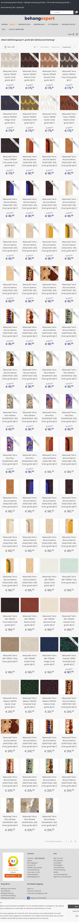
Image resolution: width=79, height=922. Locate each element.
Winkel (56, 872)
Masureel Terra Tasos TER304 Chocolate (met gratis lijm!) (10, 161)
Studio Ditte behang (8, 896)
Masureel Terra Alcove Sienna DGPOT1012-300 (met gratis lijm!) (49, 289)
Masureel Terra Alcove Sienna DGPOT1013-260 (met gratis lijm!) (29, 742)
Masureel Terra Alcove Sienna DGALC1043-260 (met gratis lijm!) (29, 581)
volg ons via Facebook (38, 898)
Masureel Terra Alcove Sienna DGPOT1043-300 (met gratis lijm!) (29, 374)
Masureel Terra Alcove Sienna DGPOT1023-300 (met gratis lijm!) (49, 331)
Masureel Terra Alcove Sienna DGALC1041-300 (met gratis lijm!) (49, 246)
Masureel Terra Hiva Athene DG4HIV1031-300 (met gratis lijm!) (49, 374)
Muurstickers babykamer (10, 902)
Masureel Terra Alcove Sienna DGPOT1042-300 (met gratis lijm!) (10, 374)
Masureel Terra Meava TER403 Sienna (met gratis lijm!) (49, 702)
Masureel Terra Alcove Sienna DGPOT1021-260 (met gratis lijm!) (49, 742)
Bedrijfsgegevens (33, 877)
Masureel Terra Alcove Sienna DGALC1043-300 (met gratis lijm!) (10, 289)
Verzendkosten (59, 868)
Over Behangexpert (61, 874)
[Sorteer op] (68, 47)
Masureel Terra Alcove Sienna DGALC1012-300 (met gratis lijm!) (49, 161)
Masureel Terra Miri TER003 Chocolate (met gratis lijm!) (10, 620)
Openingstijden (32, 874)
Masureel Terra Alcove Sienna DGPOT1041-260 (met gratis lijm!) (29, 781)
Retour (56, 861)
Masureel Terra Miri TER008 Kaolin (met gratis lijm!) (30, 660)
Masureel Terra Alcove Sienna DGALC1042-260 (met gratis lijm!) (10, 581)
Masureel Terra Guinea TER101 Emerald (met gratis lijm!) (69, 660)
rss (59, 918)
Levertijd (57, 863)
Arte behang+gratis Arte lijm (12, 2)
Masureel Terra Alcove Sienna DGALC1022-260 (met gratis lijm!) (49, 502)
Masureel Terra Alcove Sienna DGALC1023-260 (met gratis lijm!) (69, 502)
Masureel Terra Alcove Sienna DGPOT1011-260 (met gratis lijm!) (69, 702)
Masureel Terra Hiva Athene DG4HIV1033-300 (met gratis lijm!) (10, 417)
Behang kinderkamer (8, 900)
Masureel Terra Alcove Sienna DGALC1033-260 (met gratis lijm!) (49, 541)
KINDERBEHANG (40, 24)
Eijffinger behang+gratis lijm (34, 2)
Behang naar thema (8, 889)
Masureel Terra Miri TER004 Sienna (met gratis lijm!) (30, 620)
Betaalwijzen (58, 865)
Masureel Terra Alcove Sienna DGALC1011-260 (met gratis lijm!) (49, 459)
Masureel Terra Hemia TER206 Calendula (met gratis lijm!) (29, 118)
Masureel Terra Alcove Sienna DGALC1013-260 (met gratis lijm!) (10, 502)
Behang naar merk (8, 898)
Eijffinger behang (7, 893)
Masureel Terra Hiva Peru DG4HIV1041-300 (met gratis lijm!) (49, 417)
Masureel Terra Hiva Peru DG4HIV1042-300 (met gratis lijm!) (69, 417)
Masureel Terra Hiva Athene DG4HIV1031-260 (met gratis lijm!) (10, 821)
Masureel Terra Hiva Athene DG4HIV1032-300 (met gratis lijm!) (69, 374)
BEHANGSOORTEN (69, 24)
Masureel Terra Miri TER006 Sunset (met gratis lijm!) (69, 620)
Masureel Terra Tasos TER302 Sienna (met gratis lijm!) (69, 118)
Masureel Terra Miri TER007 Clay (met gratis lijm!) (10, 658)
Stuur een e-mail (33, 872)
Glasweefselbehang (8, 905)
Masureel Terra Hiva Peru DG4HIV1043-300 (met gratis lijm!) (10, 459)
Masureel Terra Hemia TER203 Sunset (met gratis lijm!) (49, 75)
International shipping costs (37, 893)
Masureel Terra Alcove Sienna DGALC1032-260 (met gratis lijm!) (29, 541)
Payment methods (34, 891)
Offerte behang (59, 870)
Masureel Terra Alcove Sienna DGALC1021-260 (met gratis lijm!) (29, 502)
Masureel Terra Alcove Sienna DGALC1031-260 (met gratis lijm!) (10, 541)
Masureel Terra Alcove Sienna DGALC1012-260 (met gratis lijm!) (69, 459)
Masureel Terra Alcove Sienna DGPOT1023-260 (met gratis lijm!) (10, 781)
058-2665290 (40, 858)
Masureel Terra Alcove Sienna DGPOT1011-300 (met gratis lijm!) (29, 289)
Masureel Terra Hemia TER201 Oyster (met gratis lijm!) (10, 75)
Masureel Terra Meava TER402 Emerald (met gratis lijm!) (30, 702)
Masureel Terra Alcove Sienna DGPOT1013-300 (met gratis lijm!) (69, 289)
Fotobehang (5, 907)
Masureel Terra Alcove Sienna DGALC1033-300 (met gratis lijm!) (29, 246)
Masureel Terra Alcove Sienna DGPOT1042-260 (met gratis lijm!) (49, 781)
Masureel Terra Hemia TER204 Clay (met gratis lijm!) (69, 75)
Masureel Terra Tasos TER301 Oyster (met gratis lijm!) (49, 118)
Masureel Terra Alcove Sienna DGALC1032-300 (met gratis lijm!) (10, 246)
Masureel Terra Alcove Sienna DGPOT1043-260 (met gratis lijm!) (69, 781)
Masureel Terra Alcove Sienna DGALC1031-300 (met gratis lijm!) (69, 203)
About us (30, 889)
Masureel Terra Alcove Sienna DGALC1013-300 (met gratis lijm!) (69, 161)
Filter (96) (9, 47)
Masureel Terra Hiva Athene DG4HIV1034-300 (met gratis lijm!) (29, 417)
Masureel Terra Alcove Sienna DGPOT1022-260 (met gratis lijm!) (69, 742)
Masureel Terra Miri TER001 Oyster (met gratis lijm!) (49, 581)
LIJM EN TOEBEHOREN (16, 29)
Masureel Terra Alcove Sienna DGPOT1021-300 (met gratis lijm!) (10, 331)
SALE (4, 29)
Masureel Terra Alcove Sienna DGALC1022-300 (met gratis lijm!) (29, 203)
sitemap (54, 918)
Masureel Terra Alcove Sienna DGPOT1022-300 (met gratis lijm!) (29, 331)
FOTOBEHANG (54, 24)
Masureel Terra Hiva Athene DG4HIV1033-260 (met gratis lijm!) (49, 821)
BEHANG (5, 24)
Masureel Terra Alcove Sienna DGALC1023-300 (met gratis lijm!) (49, 203)
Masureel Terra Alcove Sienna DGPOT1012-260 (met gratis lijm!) (10, 742)
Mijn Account (58, 858)
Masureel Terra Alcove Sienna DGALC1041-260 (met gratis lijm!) (69, 541)
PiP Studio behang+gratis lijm (58, 2)
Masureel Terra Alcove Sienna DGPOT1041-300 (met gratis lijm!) (69, 331)
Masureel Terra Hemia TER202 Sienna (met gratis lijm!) (30, 75)
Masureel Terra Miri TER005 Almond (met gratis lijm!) (49, 620)
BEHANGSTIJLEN (25, 24)
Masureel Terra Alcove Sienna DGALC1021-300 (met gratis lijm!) (10, 203)
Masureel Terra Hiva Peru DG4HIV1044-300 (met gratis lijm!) (29, 459)
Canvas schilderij (7, 909)
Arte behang (5, 891)
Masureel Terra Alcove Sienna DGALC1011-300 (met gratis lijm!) (29, 161)
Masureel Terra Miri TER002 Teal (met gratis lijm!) (69, 579)
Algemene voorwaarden (62, 877)
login (71, 34)
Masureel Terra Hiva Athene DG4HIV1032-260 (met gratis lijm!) (29, 821)
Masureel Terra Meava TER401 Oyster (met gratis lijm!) (10, 702)
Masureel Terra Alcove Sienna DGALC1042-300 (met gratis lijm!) (69, 246)
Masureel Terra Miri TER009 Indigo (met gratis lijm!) (49, 660)
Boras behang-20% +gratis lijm (12, 7)
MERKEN (13, 24)
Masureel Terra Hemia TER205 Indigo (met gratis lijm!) (10, 118)
